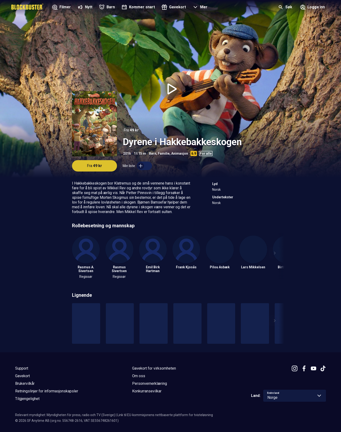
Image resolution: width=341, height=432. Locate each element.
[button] (199, 7)
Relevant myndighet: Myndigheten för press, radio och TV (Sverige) (65, 415)
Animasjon (179, 153)
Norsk (216, 189)
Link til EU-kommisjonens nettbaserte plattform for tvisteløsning (165, 415)
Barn (152, 153)
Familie (164, 153)
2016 (127, 153)
